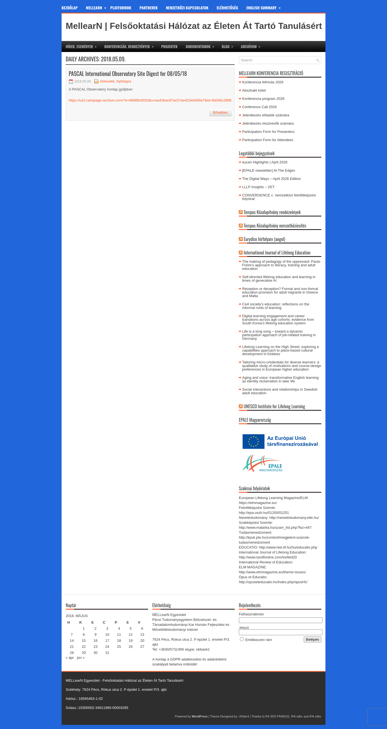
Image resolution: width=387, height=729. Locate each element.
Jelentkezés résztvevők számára (268, 123)
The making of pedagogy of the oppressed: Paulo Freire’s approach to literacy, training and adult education (281, 265)
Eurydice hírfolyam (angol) (264, 239)
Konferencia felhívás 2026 (262, 82)
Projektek (169, 46)
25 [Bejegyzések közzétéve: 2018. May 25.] (119, 647)
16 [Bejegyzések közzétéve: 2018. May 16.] (95, 640)
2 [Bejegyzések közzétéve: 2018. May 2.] (95, 628)
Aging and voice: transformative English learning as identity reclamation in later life (280, 379)
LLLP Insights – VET (258, 187)
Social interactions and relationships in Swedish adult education (279, 391)
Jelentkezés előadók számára (265, 115)
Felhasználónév (251, 614)
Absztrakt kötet (254, 90)
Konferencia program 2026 (263, 99)
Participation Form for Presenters (268, 132)
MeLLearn (98, 6)
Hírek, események (83, 45)
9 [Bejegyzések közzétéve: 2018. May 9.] (95, 634)
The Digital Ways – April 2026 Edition (271, 179)
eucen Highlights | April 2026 (265, 162)
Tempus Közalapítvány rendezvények (272, 212)
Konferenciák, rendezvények (130, 45)
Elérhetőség (227, 7)
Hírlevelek (107, 81)
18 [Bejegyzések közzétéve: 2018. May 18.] (119, 640)
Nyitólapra (123, 81)
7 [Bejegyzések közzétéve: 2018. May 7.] (72, 634)
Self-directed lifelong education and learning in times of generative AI (279, 279)
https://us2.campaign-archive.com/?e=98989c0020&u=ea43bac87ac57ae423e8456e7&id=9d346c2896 (150, 100)
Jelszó (244, 628)
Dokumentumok (202, 45)
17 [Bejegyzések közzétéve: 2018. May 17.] (107, 640)
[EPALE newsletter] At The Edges (268, 170)
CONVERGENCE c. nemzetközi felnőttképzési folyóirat (279, 197)
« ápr (70, 658)
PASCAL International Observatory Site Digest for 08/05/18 (128, 73)
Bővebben (220, 112)
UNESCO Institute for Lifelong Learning (274, 406)
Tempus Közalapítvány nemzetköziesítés (275, 225)
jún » (81, 658)
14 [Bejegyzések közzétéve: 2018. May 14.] (72, 640)
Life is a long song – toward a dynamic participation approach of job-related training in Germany (279, 335)
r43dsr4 (244, 716)
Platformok (120, 7)
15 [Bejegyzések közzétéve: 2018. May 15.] (83, 640)
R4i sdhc (297, 716)
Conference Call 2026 (259, 107)
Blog (229, 45)
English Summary (265, 6)
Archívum (252, 45)
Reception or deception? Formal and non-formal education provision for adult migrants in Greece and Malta (280, 292)
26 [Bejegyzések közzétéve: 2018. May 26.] (130, 647)
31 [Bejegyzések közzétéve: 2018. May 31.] (107, 653)
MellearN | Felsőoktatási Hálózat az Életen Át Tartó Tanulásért (194, 26)
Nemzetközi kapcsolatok (187, 7)
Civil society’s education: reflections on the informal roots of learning (275, 306)
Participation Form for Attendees (267, 140)
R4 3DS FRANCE (277, 716)
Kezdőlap (70, 7)
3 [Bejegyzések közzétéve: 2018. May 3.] (107, 628)
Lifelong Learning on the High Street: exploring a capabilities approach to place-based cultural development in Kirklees (280, 350)
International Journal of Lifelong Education (277, 252)
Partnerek (149, 7)
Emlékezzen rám (258, 640)
